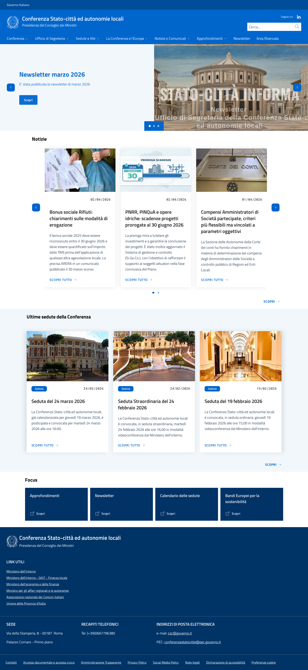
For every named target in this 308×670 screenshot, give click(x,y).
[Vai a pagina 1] (153, 293)
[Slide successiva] (276, 207)
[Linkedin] (297, 16)
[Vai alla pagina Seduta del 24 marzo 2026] (45, 445)
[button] (263, 662)
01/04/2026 (252, 199)
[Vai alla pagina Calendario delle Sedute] (167, 513)
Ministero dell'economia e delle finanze (32, 584)
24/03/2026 (94, 388)
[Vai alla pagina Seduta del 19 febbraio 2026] (218, 445)
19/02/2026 (267, 388)
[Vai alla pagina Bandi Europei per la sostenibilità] (232, 513)
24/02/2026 (180, 388)
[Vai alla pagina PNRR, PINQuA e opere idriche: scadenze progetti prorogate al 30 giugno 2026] (138, 280)
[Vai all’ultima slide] (36, 207)
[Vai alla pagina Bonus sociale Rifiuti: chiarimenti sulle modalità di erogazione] (63, 280)
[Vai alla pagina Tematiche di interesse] (37, 513)
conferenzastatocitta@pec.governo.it (192, 642)
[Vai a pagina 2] (159, 293)
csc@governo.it (180, 633)
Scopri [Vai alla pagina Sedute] (273, 464)
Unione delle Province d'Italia (26, 603)
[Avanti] (300, 87)
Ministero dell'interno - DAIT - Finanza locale (36, 577)
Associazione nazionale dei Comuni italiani (35, 597)
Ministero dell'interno (21, 571)
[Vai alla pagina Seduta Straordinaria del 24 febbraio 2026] (131, 445)
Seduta (39, 388)
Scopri (28, 100)
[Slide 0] (150, 126)
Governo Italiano (18, 4)
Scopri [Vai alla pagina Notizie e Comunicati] (272, 301)
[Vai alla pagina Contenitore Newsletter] (102, 513)
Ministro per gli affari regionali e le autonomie (37, 590)
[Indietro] (7, 87)
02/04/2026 (101, 199)
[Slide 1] (154, 126)
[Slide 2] (158, 126)
